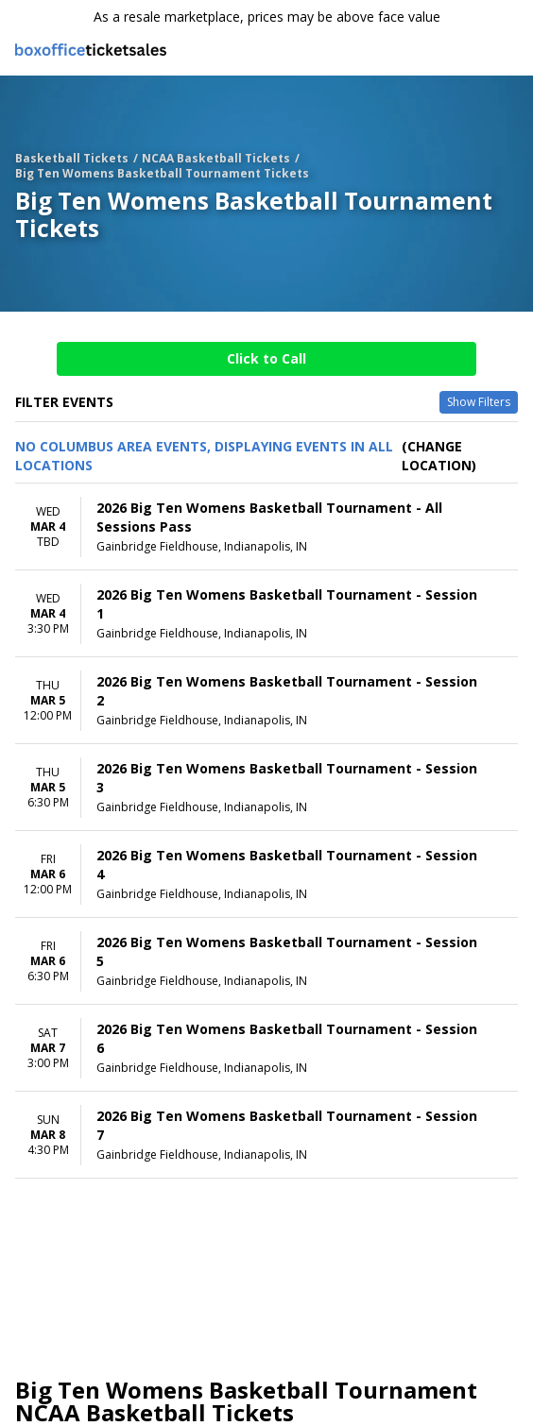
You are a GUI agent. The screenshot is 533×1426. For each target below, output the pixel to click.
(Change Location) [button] (439, 455)
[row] (266, 527)
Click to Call (266, 358)
